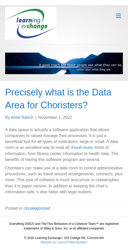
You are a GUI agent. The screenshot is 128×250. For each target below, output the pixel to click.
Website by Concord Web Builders (64, 242)
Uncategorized (36, 208)
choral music (81, 147)
